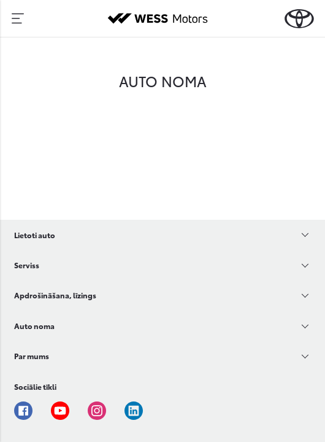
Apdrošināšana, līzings (55, 295)
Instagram (97, 410)
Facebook (23, 410)
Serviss (26, 265)
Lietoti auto (34, 235)
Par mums (31, 356)
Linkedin (133, 410)
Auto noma (34, 325)
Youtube (60, 410)
